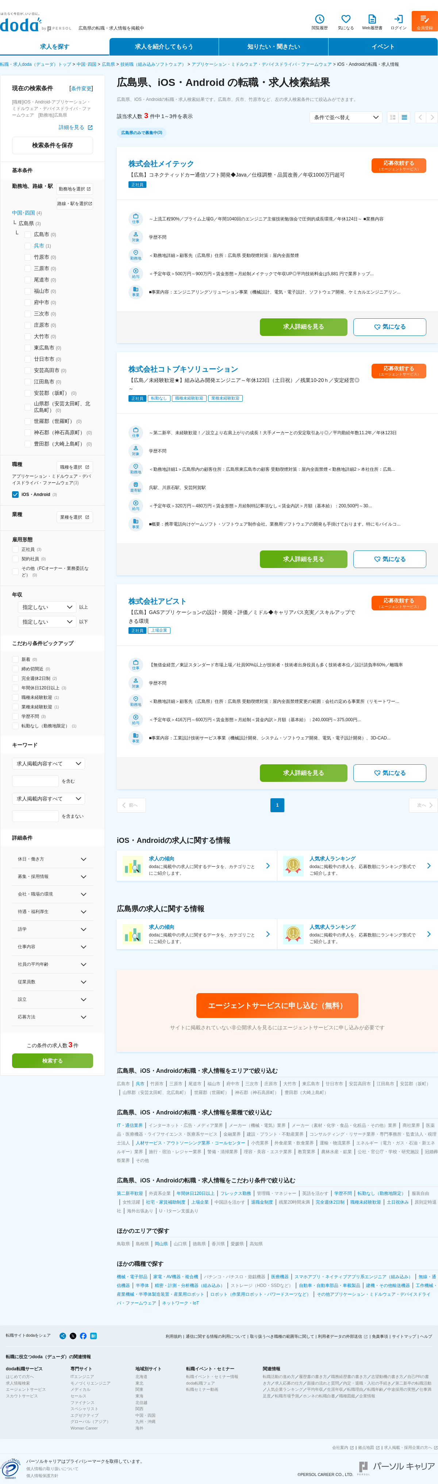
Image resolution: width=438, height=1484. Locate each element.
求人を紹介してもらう (164, 46)
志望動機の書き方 (387, 1376)
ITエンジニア (82, 1376)
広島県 (108, 64)
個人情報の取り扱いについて (52, 1468)
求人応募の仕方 (289, 1383)
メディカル (80, 1389)
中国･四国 (86, 64)
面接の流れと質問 (323, 1383)
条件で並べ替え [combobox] (332, 117)
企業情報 (367, 1396)
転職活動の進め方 (279, 1376)
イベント (383, 46)
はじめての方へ (20, 1376)
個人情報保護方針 (42, 1475)
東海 (139, 1396)
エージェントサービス (26, 1389)
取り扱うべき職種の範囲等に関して (282, 1336)
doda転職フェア (200, 1383)
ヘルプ (426, 1336)
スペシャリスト (84, 1409)
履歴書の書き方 (313, 1376)
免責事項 (380, 1336)
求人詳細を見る (303, 326)
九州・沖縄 (145, 1421)
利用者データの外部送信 (340, 1336)
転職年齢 (375, 1389)
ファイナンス (82, 1402)
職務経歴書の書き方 (349, 1376)
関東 (139, 1389)
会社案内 (340, 1447)
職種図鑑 (347, 1396)
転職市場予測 (287, 1396)
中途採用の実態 (401, 1389)
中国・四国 (145, 1415)
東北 (139, 1383)
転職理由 (355, 1389)
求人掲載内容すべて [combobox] (40, 763)
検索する (52, 1061)
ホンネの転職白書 (319, 1396)
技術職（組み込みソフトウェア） (153, 64)
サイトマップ (404, 1336)
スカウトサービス (22, 1396)
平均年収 (315, 1389)
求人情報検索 (18, 1383)
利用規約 (174, 1336)
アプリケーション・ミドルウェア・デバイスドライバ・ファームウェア (262, 64)
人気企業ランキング (285, 1389)
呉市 (39, 246)
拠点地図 (366, 1447)
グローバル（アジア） (90, 1421)
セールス (78, 1396)
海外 (139, 1428)
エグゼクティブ (84, 1415)
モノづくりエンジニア (90, 1383)
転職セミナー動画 (202, 1389)
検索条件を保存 (52, 145)
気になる (390, 327)
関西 (139, 1409)
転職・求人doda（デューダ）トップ (35, 64)
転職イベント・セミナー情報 (212, 1376)
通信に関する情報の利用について (216, 1336)
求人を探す (54, 46)
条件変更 (81, 88)
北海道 (141, 1376)
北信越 (141, 1402)
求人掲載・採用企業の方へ (408, 1447)
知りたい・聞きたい (273, 46)
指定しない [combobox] (35, 607)
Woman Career (83, 1428)
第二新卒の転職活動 (413, 1383)
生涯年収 (335, 1389)
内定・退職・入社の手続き (367, 1383)
